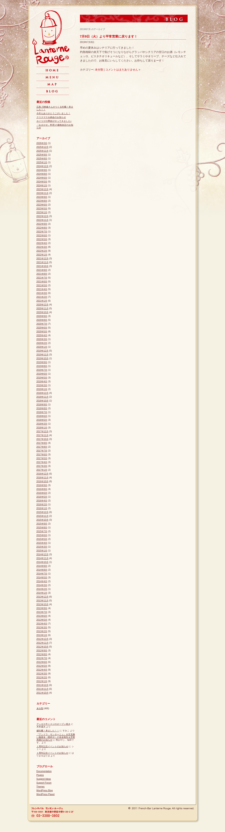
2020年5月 (41, 331)
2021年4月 (41, 289)
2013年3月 (41, 627)
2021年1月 (41, 301)
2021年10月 (42, 266)
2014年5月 (41, 577)
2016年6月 (41, 493)
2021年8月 (41, 274)
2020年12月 (42, 304)
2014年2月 (41, 589)
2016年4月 (41, 500)
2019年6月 (41, 374)
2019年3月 (41, 385)
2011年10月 (42, 693)
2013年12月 (42, 597)
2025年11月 (42, 151)
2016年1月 (41, 508)
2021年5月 (41, 285)
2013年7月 (41, 612)
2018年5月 (41, 420)
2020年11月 (42, 308)
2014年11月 (42, 558)
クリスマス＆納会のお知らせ (51, 117)
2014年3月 (41, 585)
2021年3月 (41, 293)
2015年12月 (42, 512)
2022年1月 (41, 254)
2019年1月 (41, 389)
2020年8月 (41, 320)
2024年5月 (41, 181)
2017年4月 (41, 462)
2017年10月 (42, 439)
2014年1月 (41, 593)
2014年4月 (41, 581)
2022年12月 (42, 216)
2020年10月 (42, 312)
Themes (40, 786)
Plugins (40, 775)
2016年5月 (41, 497)
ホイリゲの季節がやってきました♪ (54, 121)
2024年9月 (41, 170)
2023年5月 (41, 208)
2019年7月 (41, 370)
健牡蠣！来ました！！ (47, 730)
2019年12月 (42, 351)
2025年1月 (41, 162)
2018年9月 (41, 404)
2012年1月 (41, 681)
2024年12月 (42, 166)
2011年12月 (42, 685)
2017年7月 (41, 450)
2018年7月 (41, 412)
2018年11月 (42, 397)
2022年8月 (41, 228)
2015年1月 (41, 550)
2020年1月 (41, 347)
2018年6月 (41, 416)
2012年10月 (42, 646)
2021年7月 (41, 278)
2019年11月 (42, 354)
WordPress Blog (44, 790)
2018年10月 (42, 400)
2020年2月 (41, 343)
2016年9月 (41, 485)
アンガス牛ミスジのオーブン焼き (53, 724)
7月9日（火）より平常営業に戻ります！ (109, 36)
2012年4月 (41, 670)
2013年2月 (41, 631)
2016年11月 (42, 477)
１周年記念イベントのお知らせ (52, 746)
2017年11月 (42, 435)
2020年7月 (41, 324)
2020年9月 (41, 316)
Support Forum (44, 783)
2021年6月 (41, 281)
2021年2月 (41, 297)
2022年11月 (42, 220)
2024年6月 (41, 178)
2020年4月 (41, 335)
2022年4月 (41, 243)
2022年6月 (41, 235)
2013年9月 (41, 608)
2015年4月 (41, 543)
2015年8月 (41, 527)
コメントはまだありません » (122, 69)
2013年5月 (41, 620)
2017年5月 (41, 458)
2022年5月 (41, 239)
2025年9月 (41, 155)
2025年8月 (41, 158)
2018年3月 (41, 424)
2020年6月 (41, 327)
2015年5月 (41, 539)
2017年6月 (41, 454)
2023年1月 (41, 212)
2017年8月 (41, 447)
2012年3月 (41, 673)
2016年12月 (42, 474)
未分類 (99, 69)
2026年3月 (41, 143)
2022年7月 (41, 231)
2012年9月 (41, 650)
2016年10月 (42, 481)
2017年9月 (41, 443)
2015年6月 (41, 535)
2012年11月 (42, 643)
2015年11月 (42, 516)
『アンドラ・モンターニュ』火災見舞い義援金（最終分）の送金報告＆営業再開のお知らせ (55, 737)
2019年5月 (41, 377)
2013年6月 (41, 616)
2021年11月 (42, 262)
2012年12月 (42, 639)
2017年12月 (42, 431)
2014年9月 (41, 566)
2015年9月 (41, 523)
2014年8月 (41, 570)
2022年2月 (41, 251)
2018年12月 (42, 393)
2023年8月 (41, 201)
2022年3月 (41, 247)
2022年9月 (41, 224)
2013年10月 (42, 604)
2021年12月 (42, 258)
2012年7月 (41, 658)
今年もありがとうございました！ (53, 113)
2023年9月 (41, 197)
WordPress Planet (45, 794)
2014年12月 (42, 554)
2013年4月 (41, 623)
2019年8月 (41, 366)
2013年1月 (41, 635)
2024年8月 (41, 174)
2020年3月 (41, 339)
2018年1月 (41, 427)
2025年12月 (42, 147)
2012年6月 (41, 662)
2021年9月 (41, 270)
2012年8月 (41, 654)
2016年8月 (41, 489)
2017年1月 (41, 470)
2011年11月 (42, 689)
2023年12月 (42, 189)
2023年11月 (42, 193)
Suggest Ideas (43, 779)
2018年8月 (41, 408)
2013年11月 (42, 600)
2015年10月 (42, 520)
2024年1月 (41, 185)
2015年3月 (41, 547)
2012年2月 (41, 677)
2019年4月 (41, 381)
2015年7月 (41, 531)
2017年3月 (41, 466)
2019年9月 (41, 362)
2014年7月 (41, 573)
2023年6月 (41, 204)
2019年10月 (42, 358)
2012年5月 (41, 666)
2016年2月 (41, 504)
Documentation (44, 771)
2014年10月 (42, 562)
